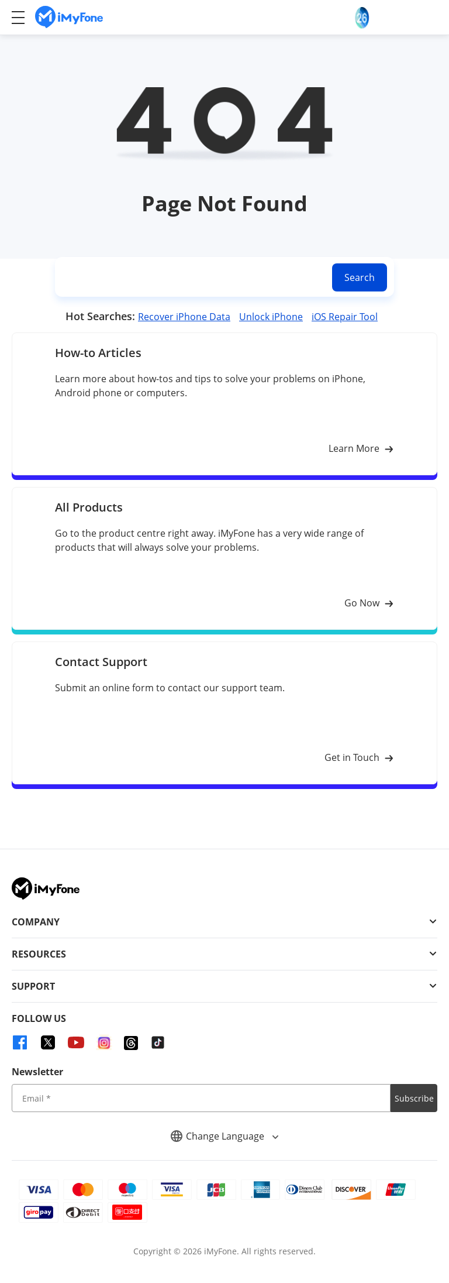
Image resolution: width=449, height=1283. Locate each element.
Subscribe (414, 1098)
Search (359, 277)
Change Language (224, 1136)
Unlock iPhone (271, 316)
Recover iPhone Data (184, 316)
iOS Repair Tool (345, 316)
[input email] (201, 1098)
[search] (191, 277)
